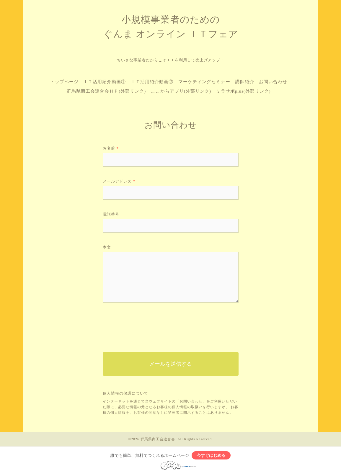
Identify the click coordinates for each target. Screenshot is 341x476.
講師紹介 (244, 81)
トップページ (64, 81)
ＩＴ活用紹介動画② (152, 81)
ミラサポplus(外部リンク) (243, 91)
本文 (107, 247)
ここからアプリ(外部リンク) (181, 91)
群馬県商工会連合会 (158, 439)
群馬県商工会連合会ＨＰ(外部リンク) (106, 91)
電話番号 (111, 214)
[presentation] (147, 325)
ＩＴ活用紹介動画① (104, 81)
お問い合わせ (273, 81)
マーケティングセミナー (204, 81)
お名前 (111, 148)
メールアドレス (119, 181)
